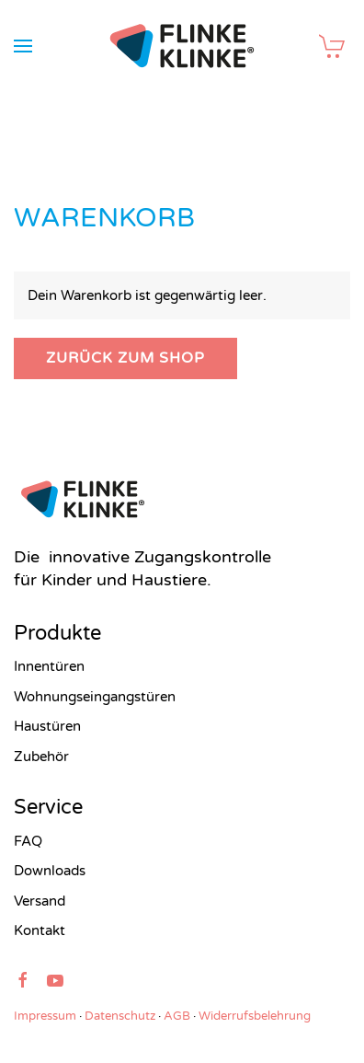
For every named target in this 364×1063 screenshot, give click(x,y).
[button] (23, 46)
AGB (177, 1016)
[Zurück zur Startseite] (182, 46)
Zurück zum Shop (125, 358)
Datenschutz (120, 1016)
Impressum (45, 1016)
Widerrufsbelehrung (255, 1016)
